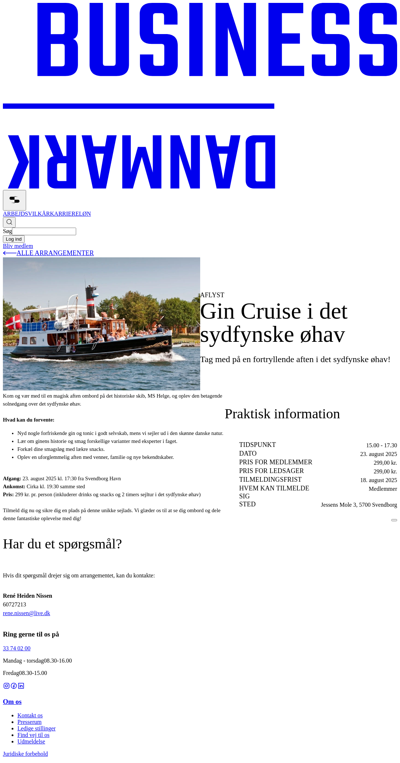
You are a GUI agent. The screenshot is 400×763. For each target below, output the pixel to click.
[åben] (14, 200)
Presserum (29, 722)
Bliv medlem (18, 246)
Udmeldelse (31, 741)
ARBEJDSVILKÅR (26, 214)
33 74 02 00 (16, 648)
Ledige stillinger (36, 728)
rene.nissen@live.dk (26, 613)
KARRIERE (64, 214)
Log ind (14, 239)
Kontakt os (30, 715)
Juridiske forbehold (25, 754)
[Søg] (9, 222)
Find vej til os (33, 735)
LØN (85, 214)
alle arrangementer (48, 253)
